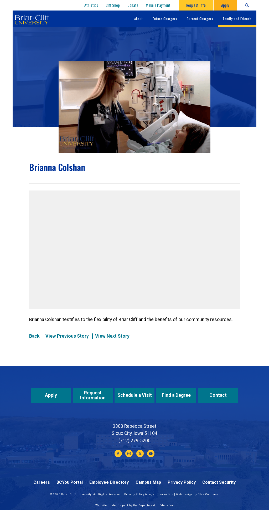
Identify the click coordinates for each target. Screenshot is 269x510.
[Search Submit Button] (246, 5)
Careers (41, 482)
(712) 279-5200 (134, 440)
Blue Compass (208, 494)
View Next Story (112, 336)
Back (34, 336)
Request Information (93, 395)
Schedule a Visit (134, 395)
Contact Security (219, 482)
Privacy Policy (182, 482)
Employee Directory (109, 482)
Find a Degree (176, 395)
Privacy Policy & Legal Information (148, 494)
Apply (51, 395)
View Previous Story (67, 336)
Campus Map (148, 482)
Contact (218, 395)
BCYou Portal (69, 482)
